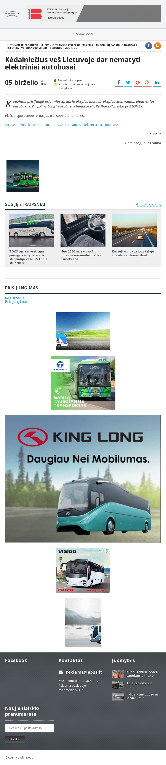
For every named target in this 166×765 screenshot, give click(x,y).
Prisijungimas (16, 301)
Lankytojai (65, 88)
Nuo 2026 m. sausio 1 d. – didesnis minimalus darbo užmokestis (81, 255)
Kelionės (56, 48)
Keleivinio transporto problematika (67, 45)
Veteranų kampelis (34, 48)
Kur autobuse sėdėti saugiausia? (142, 674)
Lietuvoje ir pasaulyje (22, 45)
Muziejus (70, 48)
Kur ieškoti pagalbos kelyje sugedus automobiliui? (133, 253)
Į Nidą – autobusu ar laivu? (142, 696)
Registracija (14, 298)
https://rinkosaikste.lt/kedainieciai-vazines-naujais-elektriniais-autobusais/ (61, 124)
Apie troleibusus (139, 683)
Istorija (13, 48)
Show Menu (83, 34)
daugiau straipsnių (148, 204)
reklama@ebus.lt (84, 672)
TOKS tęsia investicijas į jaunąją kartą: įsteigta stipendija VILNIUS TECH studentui (28, 257)
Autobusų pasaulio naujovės (116, 45)
